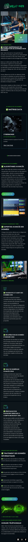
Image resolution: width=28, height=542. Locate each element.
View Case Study (8, 145)
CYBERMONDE (9, 134)
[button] (7, 155)
